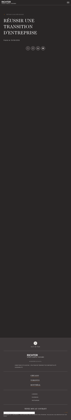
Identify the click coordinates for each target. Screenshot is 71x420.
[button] (68, 2)
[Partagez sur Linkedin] (38, 48)
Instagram (35, 400)
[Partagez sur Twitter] (28, 48)
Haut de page (35, 347)
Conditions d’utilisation (22, 365)
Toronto (35, 380)
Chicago (35, 376)
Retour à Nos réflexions (15, 14)
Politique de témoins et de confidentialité (43, 365)
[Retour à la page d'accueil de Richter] (9, 2)
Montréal (35, 385)
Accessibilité (19, 367)
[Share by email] (43, 48)
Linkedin (34, 394)
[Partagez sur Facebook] (33, 48)
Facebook (35, 397)
